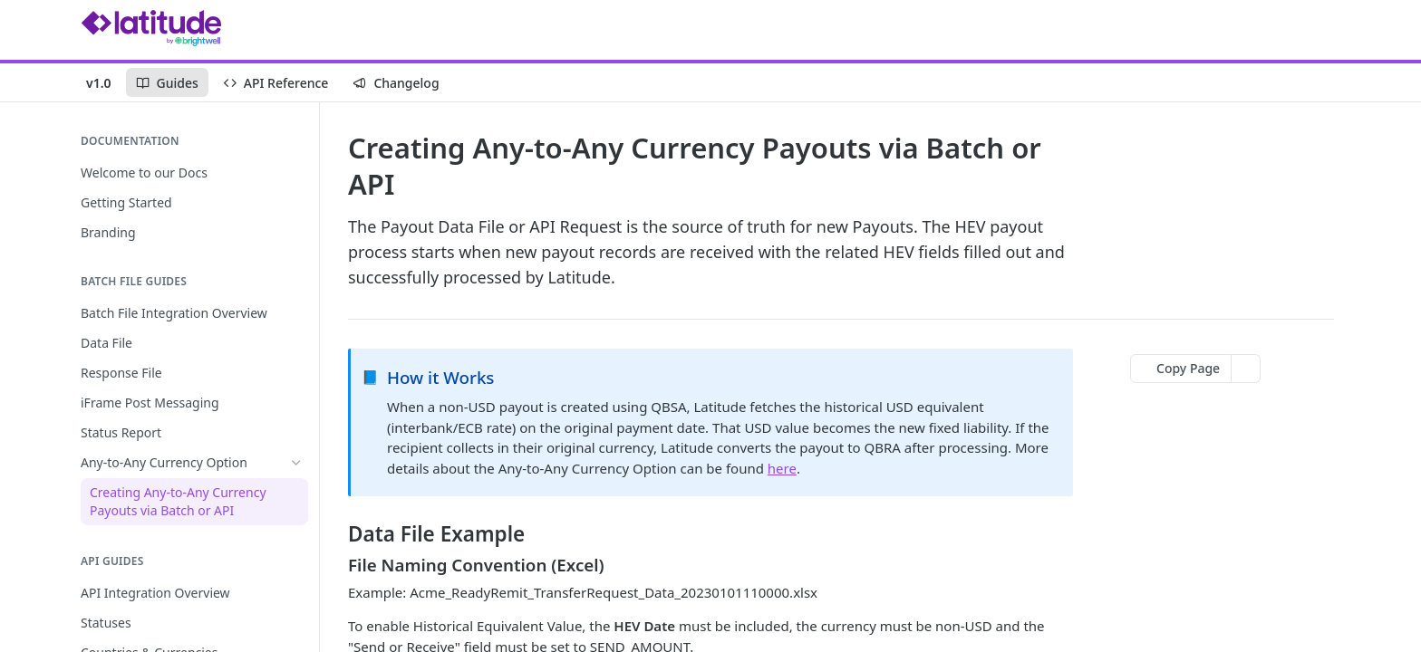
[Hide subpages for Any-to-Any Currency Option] (296, 462)
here (782, 468)
